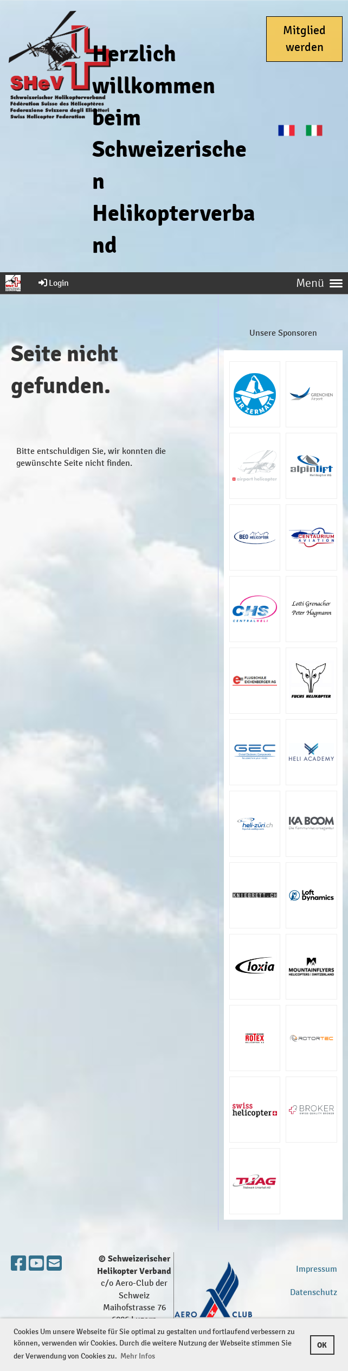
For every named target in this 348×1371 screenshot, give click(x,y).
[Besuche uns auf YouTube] (36, 1264)
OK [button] (322, 1345)
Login (53, 283)
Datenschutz (313, 1292)
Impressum (316, 1269)
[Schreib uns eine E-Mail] (54, 1264)
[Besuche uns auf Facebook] (18, 1264)
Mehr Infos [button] (137, 1356)
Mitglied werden (304, 38)
